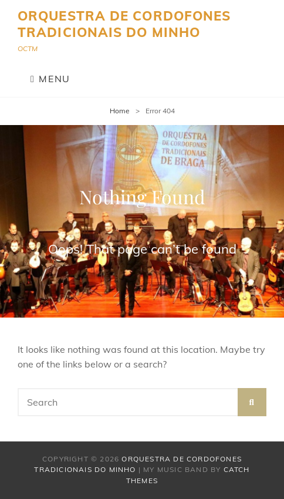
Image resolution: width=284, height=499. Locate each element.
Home (120, 110)
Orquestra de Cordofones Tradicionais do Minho (124, 24)
